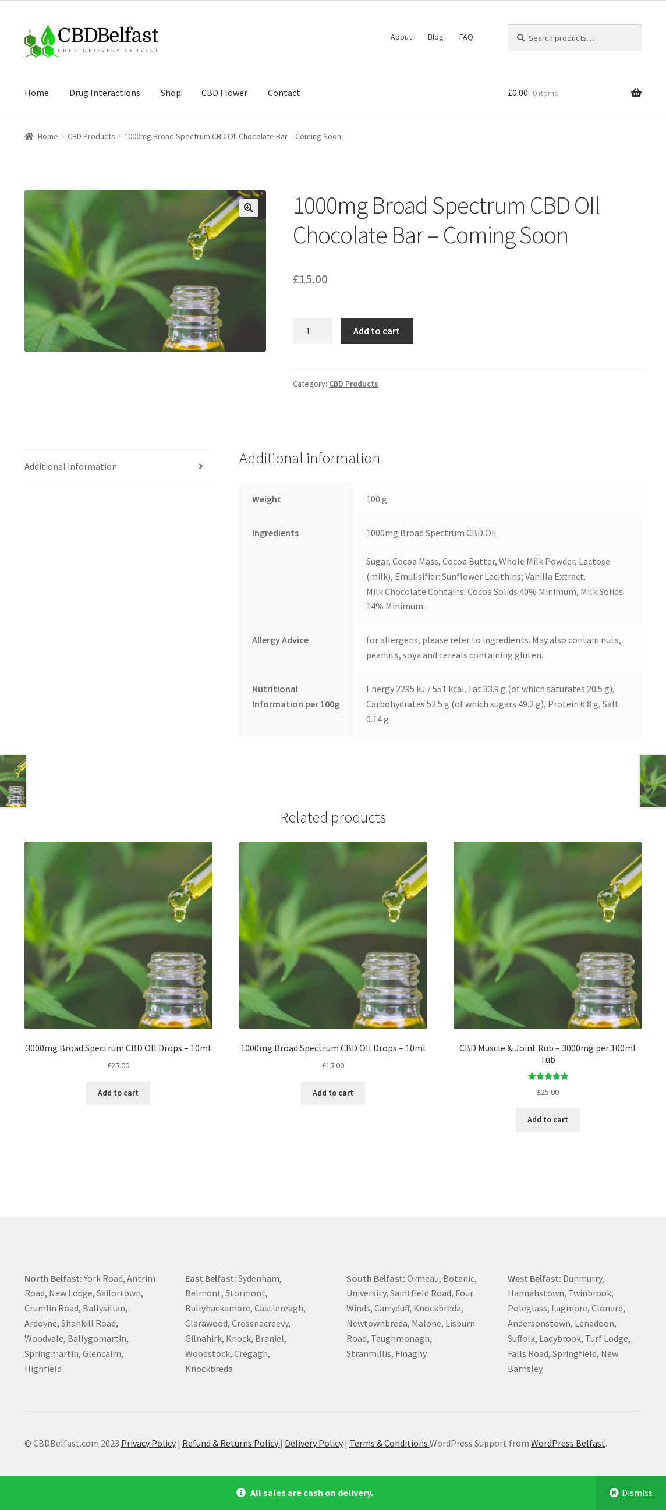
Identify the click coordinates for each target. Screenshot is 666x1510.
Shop (171, 92)
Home (36, 92)
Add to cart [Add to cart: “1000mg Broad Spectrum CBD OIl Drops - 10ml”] (333, 1092)
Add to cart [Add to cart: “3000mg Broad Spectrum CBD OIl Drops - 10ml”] (118, 1092)
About (401, 36)
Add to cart (376, 330)
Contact (284, 92)
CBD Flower (224, 92)
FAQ (466, 36)
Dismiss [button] (637, 1492)
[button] (248, 208)
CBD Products (91, 136)
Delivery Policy (314, 1443)
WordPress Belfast (568, 1443)
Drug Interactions (104, 92)
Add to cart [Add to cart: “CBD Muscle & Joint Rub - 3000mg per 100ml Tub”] (547, 1119)
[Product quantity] (312, 331)
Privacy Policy (148, 1443)
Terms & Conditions (389, 1443)
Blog (436, 36)
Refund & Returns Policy (231, 1443)
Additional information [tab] (70, 466)
